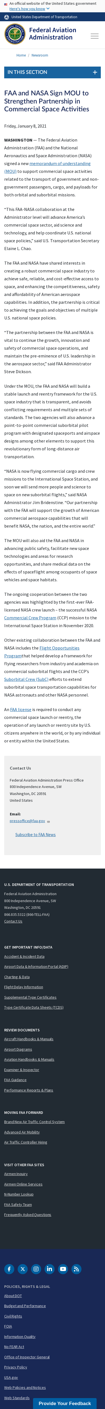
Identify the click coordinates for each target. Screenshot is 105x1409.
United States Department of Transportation (44, 17)
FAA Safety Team (18, 1204)
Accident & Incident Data (24, 956)
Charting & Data (17, 976)
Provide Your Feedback (65, 1403)
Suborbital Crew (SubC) (26, 679)
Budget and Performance (25, 1305)
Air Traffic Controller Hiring (25, 1142)
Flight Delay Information (23, 986)
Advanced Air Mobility (22, 1132)
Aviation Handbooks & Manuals (29, 1059)
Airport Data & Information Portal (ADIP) (36, 966)
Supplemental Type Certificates (30, 997)
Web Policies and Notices (25, 1387)
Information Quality (20, 1336)
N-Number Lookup (19, 1194)
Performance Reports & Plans (28, 1090)
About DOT (13, 1295)
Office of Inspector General (27, 1356)
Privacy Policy (15, 1367)
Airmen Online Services (23, 1184)
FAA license (20, 709)
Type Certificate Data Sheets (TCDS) (34, 1007)
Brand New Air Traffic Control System (34, 1121)
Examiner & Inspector (21, 1069)
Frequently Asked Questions (27, 1214)
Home (21, 55)
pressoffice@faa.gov (30, 820)
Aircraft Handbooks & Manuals (28, 1038)
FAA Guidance (15, 1079)
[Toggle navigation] (95, 36)
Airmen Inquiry (16, 1173)
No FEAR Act (14, 1346)
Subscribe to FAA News (35, 834)
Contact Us (13, 921)
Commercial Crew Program (30, 617)
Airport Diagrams (18, 1049)
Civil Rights (13, 1316)
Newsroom (40, 55)
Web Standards (17, 1397)
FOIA (8, 1326)
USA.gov (11, 1377)
